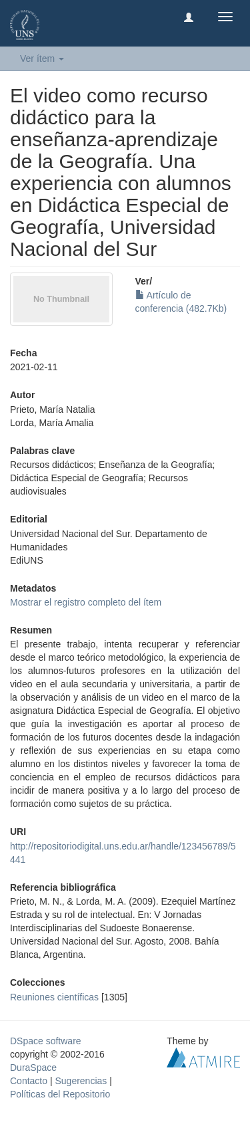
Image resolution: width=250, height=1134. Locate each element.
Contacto (28, 1081)
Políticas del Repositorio (60, 1094)
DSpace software (45, 1041)
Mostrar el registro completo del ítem (85, 602)
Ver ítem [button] (42, 58)
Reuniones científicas (54, 997)
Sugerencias (81, 1081)
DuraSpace (33, 1067)
